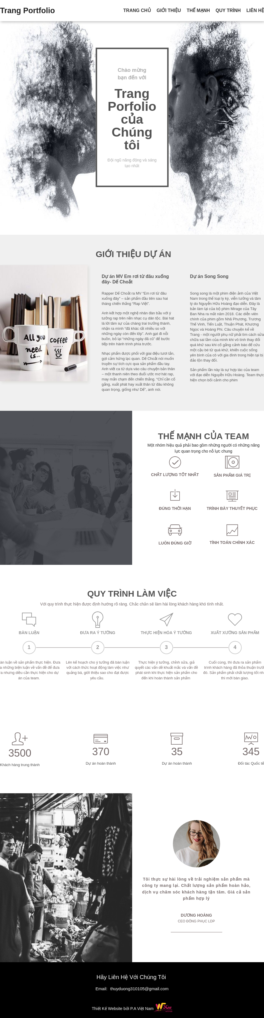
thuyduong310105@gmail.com (139, 988)
